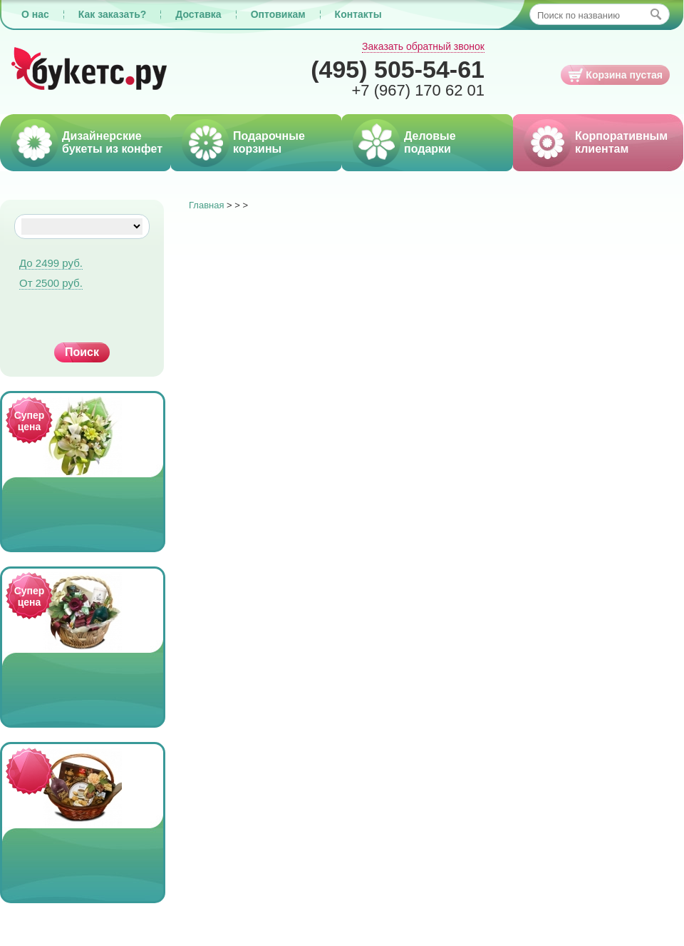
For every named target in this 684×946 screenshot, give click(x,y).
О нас (35, 14)
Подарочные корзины (269, 142)
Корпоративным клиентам (621, 142)
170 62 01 (417, 90)
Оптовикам (278, 14)
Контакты (358, 14)
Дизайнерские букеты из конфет (112, 142)
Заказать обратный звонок (423, 46)
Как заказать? (112, 14)
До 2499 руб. (51, 263)
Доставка (198, 14)
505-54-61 (397, 69)
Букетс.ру (89, 69)
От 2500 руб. (51, 283)
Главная (206, 205)
